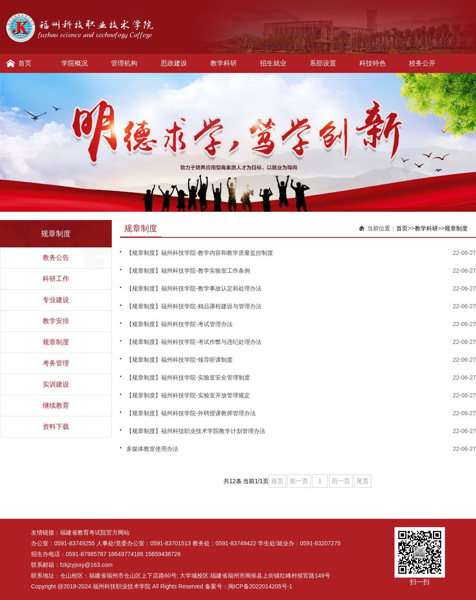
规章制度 (56, 342)
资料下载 (56, 426)
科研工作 (56, 278)
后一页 (341, 480)
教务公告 (56, 257)
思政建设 (174, 63)
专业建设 (56, 299)
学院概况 (74, 63)
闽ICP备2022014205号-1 (260, 586)
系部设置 (323, 63)
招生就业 (273, 63)
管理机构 (124, 63)
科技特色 (372, 63)
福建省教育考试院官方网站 (95, 532)
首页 (24, 63)
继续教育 (56, 405)
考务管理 (56, 363)
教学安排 (56, 320)
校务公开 (422, 63)
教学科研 (223, 63)
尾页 (362, 480)
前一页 (299, 480)
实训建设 (56, 384)
